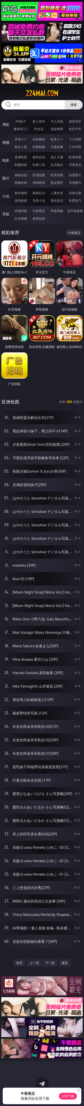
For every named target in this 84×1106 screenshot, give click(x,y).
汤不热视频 (75, 211)
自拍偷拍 (38, 139)
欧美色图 (57, 175)
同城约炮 (21, 211)
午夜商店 (38, 211)
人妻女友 (57, 193)
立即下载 (68, 1096)
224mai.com (42, 93)
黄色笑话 (57, 200)
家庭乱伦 (38, 193)
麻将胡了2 (21, 129)
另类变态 (75, 165)
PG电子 (20, 121)
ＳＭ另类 (75, 147)
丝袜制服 (38, 147)
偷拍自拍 (38, 157)
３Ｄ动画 (75, 139)
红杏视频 (21, 218)
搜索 (74, 105)
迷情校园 (21, 200)
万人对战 (57, 121)
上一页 (34, 963)
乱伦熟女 (57, 165)
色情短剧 (38, 218)
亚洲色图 (38, 175)
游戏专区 (75, 121)
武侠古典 (75, 193)
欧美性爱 (75, 157)
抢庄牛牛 (75, 129)
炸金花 (38, 129)
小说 (5, 196)
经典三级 (38, 165)
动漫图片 (75, 175)
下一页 (50, 963)
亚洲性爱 (21, 157)
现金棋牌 (57, 129)
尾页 (65, 963)
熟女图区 (57, 182)
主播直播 (57, 147)
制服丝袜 (21, 165)
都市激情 (21, 193)
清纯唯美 (38, 182)
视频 (5, 142)
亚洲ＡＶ (21, 139)
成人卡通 (57, 157)
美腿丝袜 (21, 182)
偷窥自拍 (21, 175)
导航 (5, 214)
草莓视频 (57, 211)
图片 (5, 178)
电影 (5, 160)
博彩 (5, 124)
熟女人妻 (21, 147)
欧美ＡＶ (57, 139)
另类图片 (75, 182)
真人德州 (38, 121)
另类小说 (38, 200)
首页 (19, 963)
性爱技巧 (75, 200)
